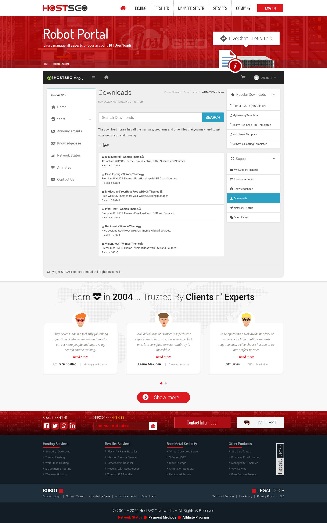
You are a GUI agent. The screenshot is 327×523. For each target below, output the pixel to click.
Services (220, 8)
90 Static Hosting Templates (248, 144)
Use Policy (246, 496)
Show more (166, 397)
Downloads (190, 92)
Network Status (241, 208)
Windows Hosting (56, 474)
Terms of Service (223, 496)
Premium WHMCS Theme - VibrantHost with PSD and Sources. (139, 248)
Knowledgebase (241, 189)
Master (111, 457)
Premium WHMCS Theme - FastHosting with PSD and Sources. (140, 178)
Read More (80, 357)
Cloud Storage (177, 463)
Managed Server (191, 8)
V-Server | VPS (177, 457)
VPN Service (238, 468)
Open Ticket (239, 217)
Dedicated (64, 451)
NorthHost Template (243, 134)
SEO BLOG (118, 417)
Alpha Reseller (128, 457)
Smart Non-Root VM (181, 468)
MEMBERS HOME (61, 64)
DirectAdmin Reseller (120, 463)
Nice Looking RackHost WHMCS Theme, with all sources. (136, 230)
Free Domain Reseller (244, 474)
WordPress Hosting (57, 463)
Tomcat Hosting (55, 457)
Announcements (242, 179)
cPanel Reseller (127, 451)
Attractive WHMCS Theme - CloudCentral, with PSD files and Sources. (144, 161)
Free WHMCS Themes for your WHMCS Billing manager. (135, 196)
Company (243, 8)
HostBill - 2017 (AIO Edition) (248, 106)
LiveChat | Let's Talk (250, 38)
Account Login (52, 496)
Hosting (140, 8)
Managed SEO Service (244, 463)
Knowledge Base (99, 496)
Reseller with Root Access (123, 468)
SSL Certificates (241, 451)
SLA (282, 496)
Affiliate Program (196, 517)
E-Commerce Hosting (58, 468)
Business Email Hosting (245, 457)
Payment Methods (162, 517)
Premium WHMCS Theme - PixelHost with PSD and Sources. (138, 213)
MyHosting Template (244, 115)
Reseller (162, 8)
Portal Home (171, 92)
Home (46, 64)
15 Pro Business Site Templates (250, 125)
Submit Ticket (75, 496)
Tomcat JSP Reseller (120, 474)
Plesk (110, 451)
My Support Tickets (244, 170)
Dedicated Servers (180, 474)
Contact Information (202, 422)
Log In (270, 8)
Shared (49, 451)
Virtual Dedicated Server (184, 451)
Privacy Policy (266, 496)
